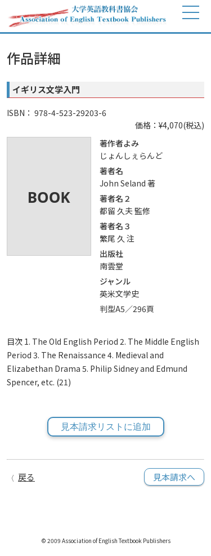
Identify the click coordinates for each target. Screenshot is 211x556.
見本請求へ (174, 477)
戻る (26, 477)
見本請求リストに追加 (106, 427)
